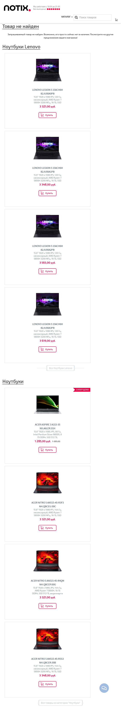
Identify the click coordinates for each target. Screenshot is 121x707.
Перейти (30, 469)
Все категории (60, 552)
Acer (6, 456)
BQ (66, 461)
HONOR (7, 462)
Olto (70, 461)
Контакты (7, 684)
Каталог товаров (54, 674)
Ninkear (25, 459)
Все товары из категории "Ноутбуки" (60, 390)
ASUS (12, 456)
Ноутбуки (11, 449)
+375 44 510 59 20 (99, 679)
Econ (75, 461)
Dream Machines (12, 459)
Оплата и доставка (12, 679)
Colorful (34, 459)
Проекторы (49, 689)
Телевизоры (74, 455)
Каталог (67, 20)
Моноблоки (13, 520)
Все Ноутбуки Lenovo (60, 211)
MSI (26, 456)
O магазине (8, 689)
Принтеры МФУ (51, 694)
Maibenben (37, 456)
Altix (6, 527)
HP (30, 456)
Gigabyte (43, 459)
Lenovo (19, 456)
